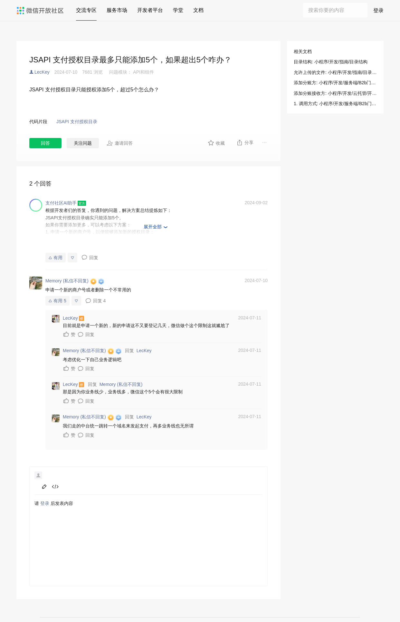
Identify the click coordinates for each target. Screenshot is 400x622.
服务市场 (117, 10)
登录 (378, 10)
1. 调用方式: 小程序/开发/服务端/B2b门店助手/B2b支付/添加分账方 (335, 103)
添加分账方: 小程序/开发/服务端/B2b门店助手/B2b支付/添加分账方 (335, 82)
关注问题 (83, 143)
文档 (198, 10)
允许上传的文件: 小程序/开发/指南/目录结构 (335, 72)
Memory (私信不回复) (121, 384)
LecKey (42, 72)
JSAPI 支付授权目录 (76, 121)
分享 (244, 142)
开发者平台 (150, 10)
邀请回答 (120, 143)
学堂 (178, 10)
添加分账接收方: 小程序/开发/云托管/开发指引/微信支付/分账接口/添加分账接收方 (335, 93)
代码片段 (38, 121)
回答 (45, 143)
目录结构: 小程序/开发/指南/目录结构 (330, 61)
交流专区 (86, 10)
